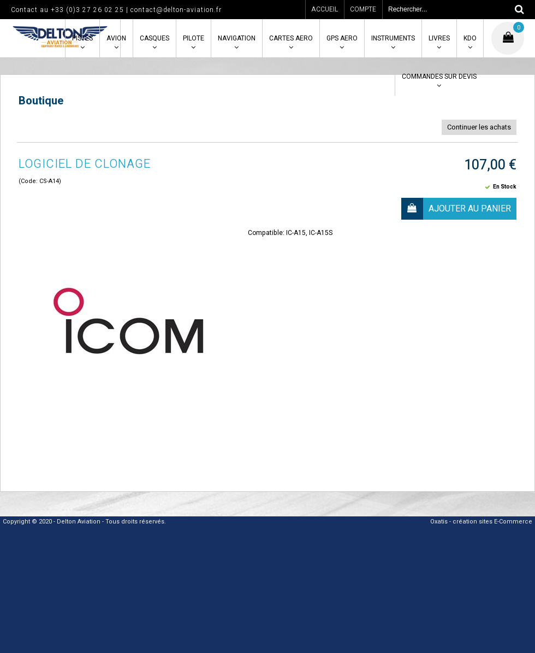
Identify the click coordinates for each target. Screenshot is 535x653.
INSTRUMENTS (393, 38)
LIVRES (439, 38)
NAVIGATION (236, 38)
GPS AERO (342, 38)
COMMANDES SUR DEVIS (439, 76)
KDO (470, 38)
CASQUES (154, 38)
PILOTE (193, 38)
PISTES (82, 38)
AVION (116, 38)
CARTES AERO (291, 38)
